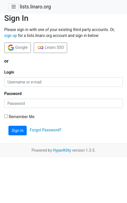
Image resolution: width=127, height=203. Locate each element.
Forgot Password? (46, 130)
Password (13, 93)
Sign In (18, 130)
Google (18, 47)
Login (9, 72)
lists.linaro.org (35, 7)
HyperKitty (62, 150)
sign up (10, 35)
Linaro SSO (50, 47)
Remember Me (19, 116)
